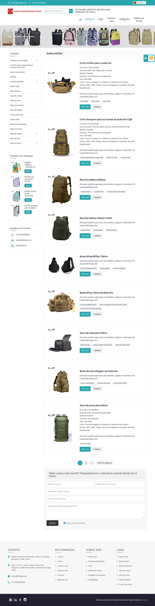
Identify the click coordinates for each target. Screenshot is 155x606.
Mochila (13, 77)
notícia (60, 561)
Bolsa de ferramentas (18, 124)
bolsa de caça (85, 345)
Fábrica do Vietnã (94, 571)
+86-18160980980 (38, 3)
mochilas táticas (111, 230)
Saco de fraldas (16, 110)
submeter (52, 523)
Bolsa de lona (15, 91)
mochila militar (125, 157)
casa (10, 37)
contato (14, 550)
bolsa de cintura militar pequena (91, 308)
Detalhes (97, 107)
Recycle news (63, 571)
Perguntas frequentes (96, 561)
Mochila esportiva (16, 82)
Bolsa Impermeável (17, 72)
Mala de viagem (16, 134)
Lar (80, 20)
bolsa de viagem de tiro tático (102, 345)
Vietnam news (63, 566)
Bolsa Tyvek (14, 86)
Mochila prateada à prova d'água (30, 207)
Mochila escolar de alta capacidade (30, 193)
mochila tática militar (119, 383)
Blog (100, 20)
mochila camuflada (119, 268)
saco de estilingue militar (89, 268)
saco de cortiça (16, 96)
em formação (65, 550)
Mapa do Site (63, 580)
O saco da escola (16, 115)
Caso (90, 566)
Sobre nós (93, 550)
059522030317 (21, 246)
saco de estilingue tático (88, 305)
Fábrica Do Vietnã (139, 19)
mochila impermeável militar (116, 192)
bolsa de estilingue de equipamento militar (113, 305)
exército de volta (112, 157)
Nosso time (92, 557)
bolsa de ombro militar (123, 345)
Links (120, 550)
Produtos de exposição (18, 60)
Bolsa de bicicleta (16, 105)
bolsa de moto (15, 101)
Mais (28, 171)
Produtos (89, 20)
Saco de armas (85, 443)
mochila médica (86, 192)
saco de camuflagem (87, 383)
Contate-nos (111, 19)
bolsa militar (95, 101)
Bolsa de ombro (16, 129)
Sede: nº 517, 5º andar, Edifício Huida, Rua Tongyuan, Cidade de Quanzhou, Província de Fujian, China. (31, 567)
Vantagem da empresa (96, 575)
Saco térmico (15, 138)
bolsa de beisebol (125, 566)
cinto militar (84, 101)
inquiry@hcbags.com (19, 3)
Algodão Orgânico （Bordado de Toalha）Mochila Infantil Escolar (30, 165)
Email (85, 106)
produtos (61, 575)
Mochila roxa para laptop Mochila (29, 179)
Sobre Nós (124, 20)
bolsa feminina (15, 143)
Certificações (93, 580)
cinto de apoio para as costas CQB (92, 157)
